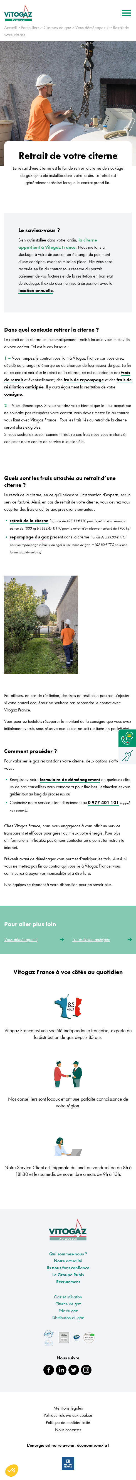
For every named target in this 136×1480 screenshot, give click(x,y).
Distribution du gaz (68, 1320)
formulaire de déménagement (70, 781)
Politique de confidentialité (68, 1424)
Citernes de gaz (57, 29)
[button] (11, 1470)
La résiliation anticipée (102, 941)
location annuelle (35, 292)
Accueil (10, 29)
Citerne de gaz (68, 1306)
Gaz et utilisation (68, 1299)
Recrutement (68, 1283)
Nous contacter (68, 1432)
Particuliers (30, 29)
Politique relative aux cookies (68, 1417)
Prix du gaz (68, 1313)
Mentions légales (68, 1410)
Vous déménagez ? (91, 29)
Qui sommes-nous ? (68, 1256)
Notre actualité (68, 1263)
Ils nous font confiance (68, 1270)
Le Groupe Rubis (68, 1277)
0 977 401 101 (103, 804)
